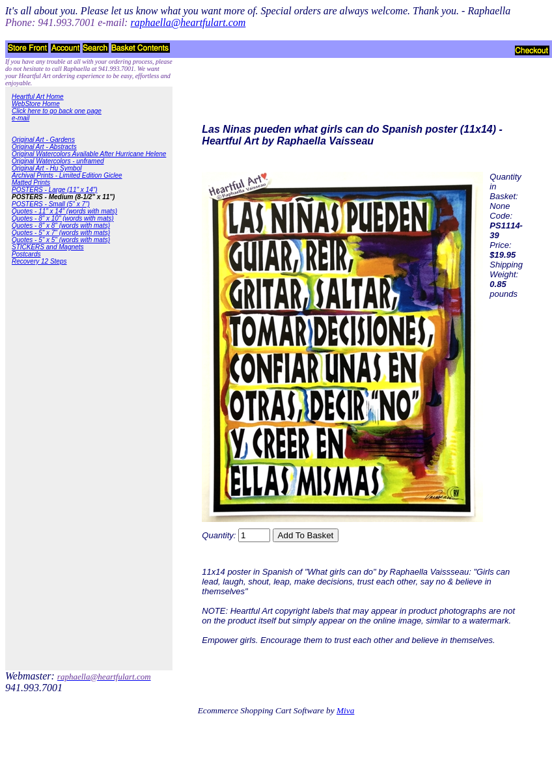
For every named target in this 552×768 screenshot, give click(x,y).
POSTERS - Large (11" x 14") (55, 189)
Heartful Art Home (38, 96)
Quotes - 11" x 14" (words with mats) (64, 211)
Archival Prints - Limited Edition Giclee (67, 175)
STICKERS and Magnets (48, 247)
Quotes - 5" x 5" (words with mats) (61, 239)
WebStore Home (36, 103)
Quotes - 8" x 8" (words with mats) (61, 225)
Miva (345, 710)
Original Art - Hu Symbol (46, 168)
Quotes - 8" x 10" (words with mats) (63, 218)
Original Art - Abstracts (44, 146)
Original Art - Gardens (43, 139)
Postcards (26, 254)
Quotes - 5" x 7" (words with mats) (61, 232)
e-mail (20, 118)
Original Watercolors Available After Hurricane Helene (89, 154)
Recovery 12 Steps (39, 261)
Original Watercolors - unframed (58, 161)
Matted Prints (31, 182)
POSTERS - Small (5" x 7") (51, 204)
